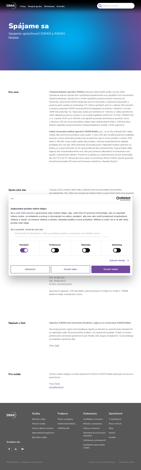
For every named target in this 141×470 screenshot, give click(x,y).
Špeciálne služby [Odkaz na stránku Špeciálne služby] (39, 437)
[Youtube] (22, 449)
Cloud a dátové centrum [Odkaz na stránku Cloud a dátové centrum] (42, 428)
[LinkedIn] (16, 449)
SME (57, 345)
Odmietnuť (30, 269)
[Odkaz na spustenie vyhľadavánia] (100, 5)
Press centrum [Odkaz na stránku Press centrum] (115, 423)
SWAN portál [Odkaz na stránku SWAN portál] (63, 428)
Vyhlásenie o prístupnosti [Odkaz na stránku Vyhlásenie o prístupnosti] (94, 440)
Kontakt (61, 6)
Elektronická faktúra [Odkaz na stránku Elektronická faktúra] (66, 423)
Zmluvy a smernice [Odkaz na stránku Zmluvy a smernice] (91, 428)
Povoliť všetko (111, 269)
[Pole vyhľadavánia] (116, 6)
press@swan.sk (56, 387)
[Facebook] (9, 449)
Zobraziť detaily (117, 260)
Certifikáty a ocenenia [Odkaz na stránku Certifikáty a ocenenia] (92, 419)
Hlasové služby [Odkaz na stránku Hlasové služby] (38, 423)
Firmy (22, 6)
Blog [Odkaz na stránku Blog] (111, 428)
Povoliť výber (70, 269)
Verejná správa (35, 6)
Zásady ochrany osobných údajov (102, 462)
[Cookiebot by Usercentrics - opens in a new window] (118, 199)
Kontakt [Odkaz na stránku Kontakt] (112, 437)
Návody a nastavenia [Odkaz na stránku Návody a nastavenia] (92, 423)
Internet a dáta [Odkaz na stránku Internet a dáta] (38, 419)
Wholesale (49, 6)
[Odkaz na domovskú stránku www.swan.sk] (11, 5)
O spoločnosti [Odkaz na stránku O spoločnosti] (115, 419)
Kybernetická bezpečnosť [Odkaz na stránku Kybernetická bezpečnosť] (43, 432)
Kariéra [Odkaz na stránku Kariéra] (112, 432)
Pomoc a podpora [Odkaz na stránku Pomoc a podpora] (65, 419)
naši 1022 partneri (25, 213)
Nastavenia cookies (127, 462)
